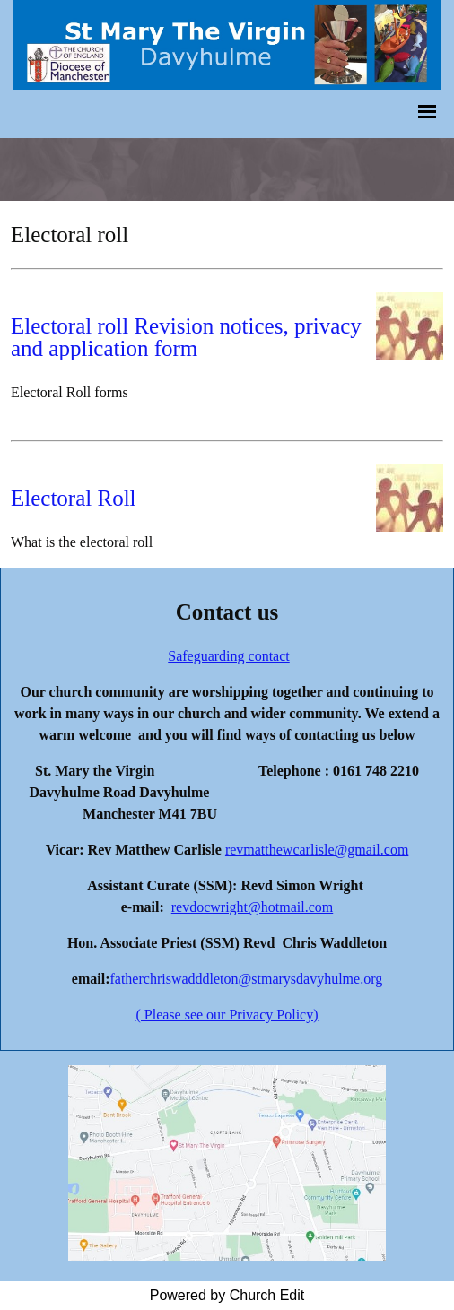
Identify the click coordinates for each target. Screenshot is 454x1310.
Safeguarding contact (229, 656)
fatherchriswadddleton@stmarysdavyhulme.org (245, 978)
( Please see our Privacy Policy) (226, 1014)
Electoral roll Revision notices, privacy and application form (186, 337)
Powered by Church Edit (227, 1295)
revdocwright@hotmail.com (252, 907)
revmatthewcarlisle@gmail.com (316, 849)
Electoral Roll (73, 498)
